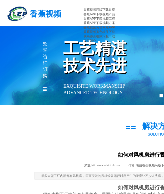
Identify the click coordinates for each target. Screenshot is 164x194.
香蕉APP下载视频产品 (99, 14)
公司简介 (89, 41)
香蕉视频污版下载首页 (99, 10)
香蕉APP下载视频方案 (99, 23)
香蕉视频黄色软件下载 (99, 32)
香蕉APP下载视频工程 (99, 19)
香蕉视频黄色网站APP (99, 27)
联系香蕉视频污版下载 (99, 36)
